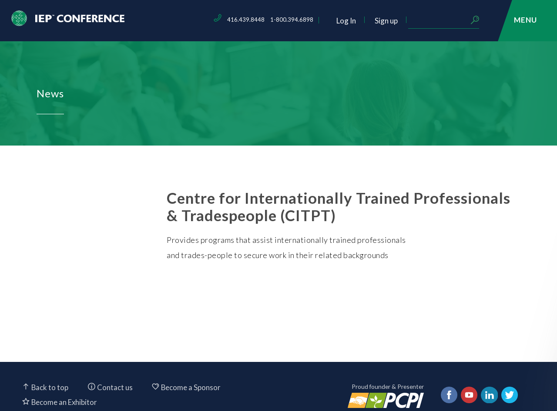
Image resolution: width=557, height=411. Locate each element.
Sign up (446, 20)
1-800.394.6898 (351, 19)
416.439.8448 (306, 19)
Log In (406, 20)
